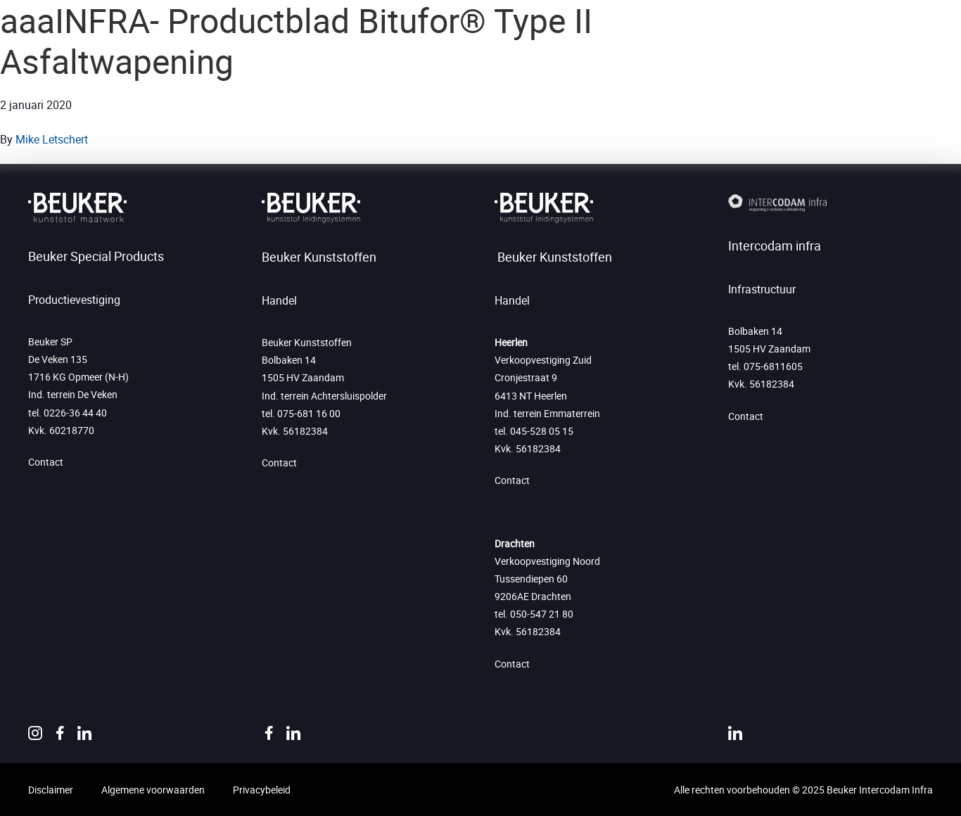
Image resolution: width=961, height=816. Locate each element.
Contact (45, 461)
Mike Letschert (51, 139)
